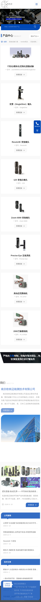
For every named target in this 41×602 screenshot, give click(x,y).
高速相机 (33, 43)
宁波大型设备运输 (20, 593)
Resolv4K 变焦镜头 (20, 144)
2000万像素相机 (20, 333)
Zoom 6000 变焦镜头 (20, 220)
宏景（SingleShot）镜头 (20, 106)
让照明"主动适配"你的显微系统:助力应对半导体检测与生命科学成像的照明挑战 (20, 571)
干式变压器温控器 (26, 597)
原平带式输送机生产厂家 (23, 600)
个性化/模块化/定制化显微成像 (20, 68)
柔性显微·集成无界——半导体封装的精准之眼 (20, 540)
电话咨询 (37, 126)
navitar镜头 (24, 43)
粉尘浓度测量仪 (20, 590)
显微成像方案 (13, 43)
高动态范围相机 (20, 295)
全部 (5, 43)
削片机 (16, 597)
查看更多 (19, 76)
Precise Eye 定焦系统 (20, 257)
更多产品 (34, 38)
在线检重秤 (32, 593)
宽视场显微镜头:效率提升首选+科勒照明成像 (19, 580)
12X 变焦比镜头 (20, 182)
